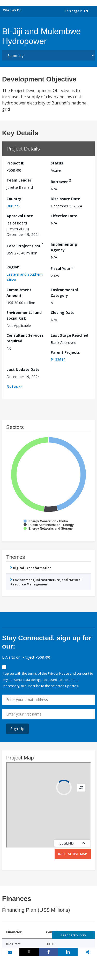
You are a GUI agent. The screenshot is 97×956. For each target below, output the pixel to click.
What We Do (12, 10)
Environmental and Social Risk (24, 315)
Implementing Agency (64, 247)
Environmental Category (64, 292)
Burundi (12, 206)
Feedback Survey (73, 935)
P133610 (58, 359)
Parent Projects (65, 352)
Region (12, 267)
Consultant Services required (25, 338)
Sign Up (17, 728)
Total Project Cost (25, 245)
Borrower (61, 181)
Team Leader (18, 180)
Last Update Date (23, 369)
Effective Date (64, 215)
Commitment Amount (18, 292)
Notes (12, 386)
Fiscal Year (62, 268)
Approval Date (19, 215)
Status (57, 163)
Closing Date (62, 312)
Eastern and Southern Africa (24, 277)
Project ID (15, 163)
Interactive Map (72, 854)
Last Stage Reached (69, 335)
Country (13, 198)
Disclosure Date (65, 198)
